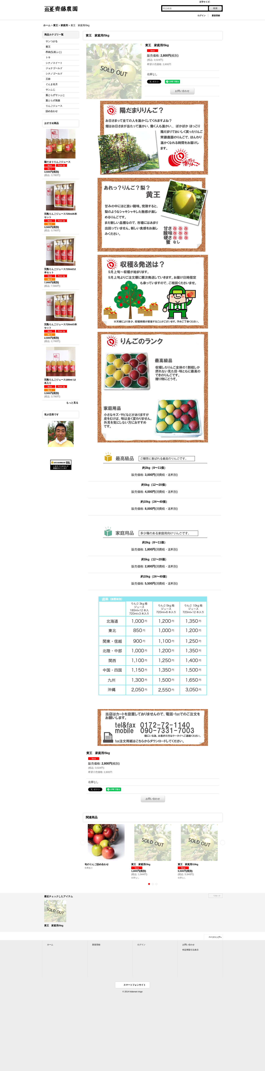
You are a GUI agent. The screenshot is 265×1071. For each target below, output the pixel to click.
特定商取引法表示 (190, 950)
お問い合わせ (182, 91)
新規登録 (216, 15)
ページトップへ (215, 937)
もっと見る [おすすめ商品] (72, 402)
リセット (217, 896)
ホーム (50, 944)
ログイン (201, 15)
